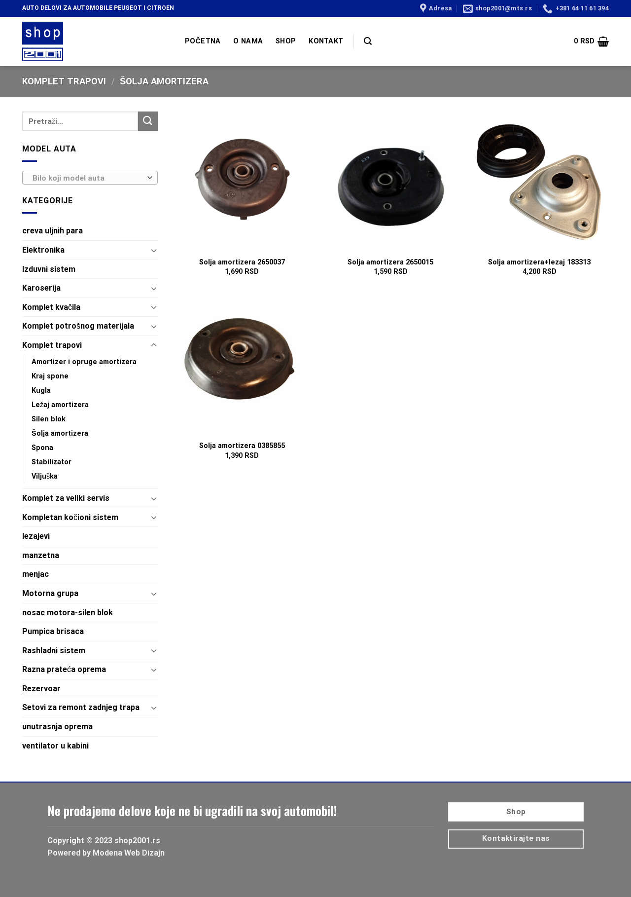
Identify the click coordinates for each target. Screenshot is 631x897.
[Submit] (148, 121)
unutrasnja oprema (57, 726)
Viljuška (45, 476)
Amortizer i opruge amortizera (84, 362)
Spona (42, 448)
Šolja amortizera (60, 433)
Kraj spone (50, 376)
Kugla (41, 390)
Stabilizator (51, 462)
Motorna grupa (50, 593)
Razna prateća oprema (64, 669)
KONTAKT (326, 41)
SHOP (286, 41)
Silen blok (49, 419)
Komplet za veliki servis (65, 498)
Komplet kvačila (51, 307)
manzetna (40, 555)
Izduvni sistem (48, 269)
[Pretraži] (368, 41)
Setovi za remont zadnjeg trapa (81, 707)
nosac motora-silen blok (67, 612)
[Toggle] (154, 250)
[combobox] (90, 178)
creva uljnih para (52, 230)
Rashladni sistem (53, 650)
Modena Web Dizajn (129, 853)
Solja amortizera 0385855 (242, 446)
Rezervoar (41, 688)
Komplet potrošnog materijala (78, 326)
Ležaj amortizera (60, 405)
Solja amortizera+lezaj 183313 (539, 262)
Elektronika (43, 250)
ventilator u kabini (55, 745)
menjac (35, 574)
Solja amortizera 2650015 (390, 262)
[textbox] (88, 178)
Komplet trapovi (64, 81)
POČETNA (202, 41)
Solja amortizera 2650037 (242, 262)
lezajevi (36, 536)
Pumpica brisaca (53, 631)
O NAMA (248, 41)
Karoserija (41, 288)
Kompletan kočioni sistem (70, 517)
